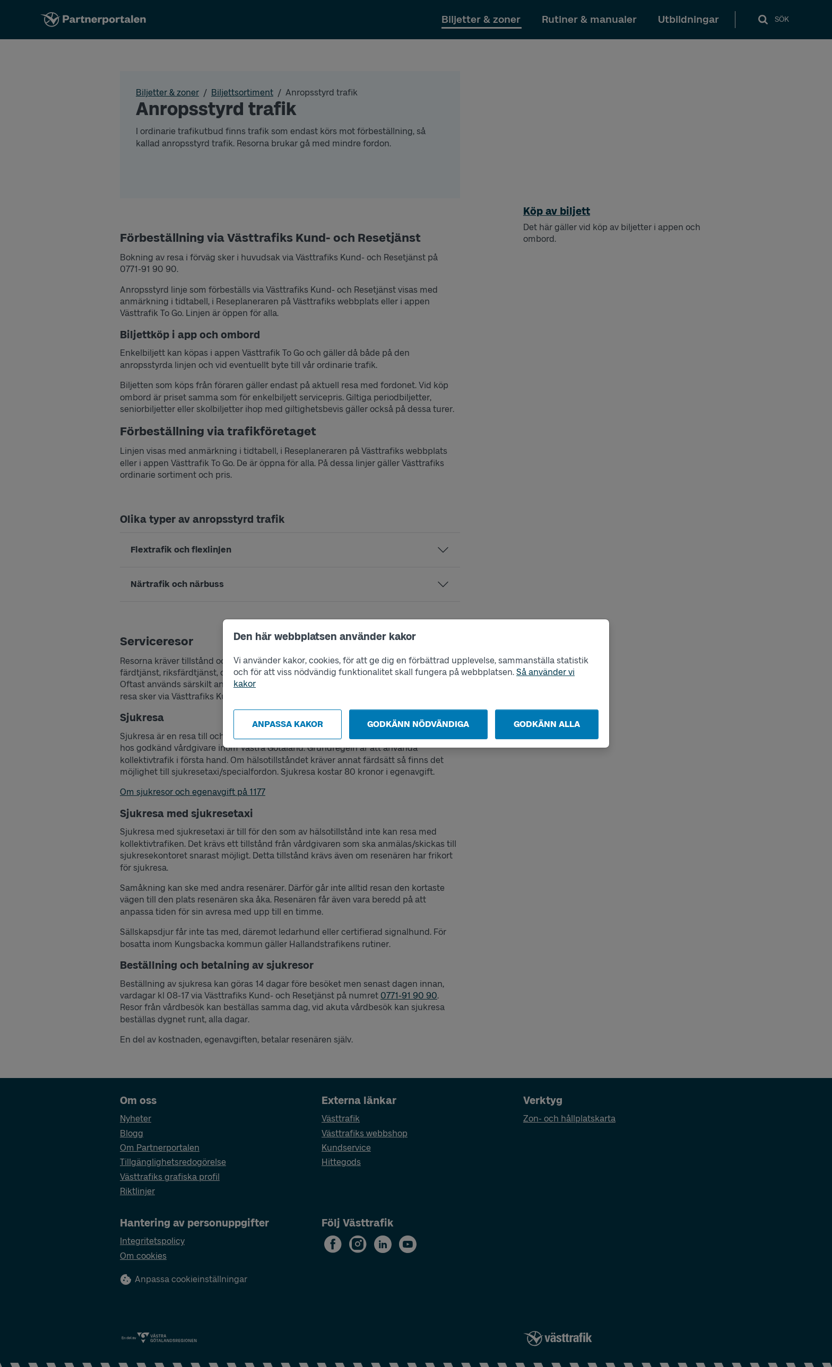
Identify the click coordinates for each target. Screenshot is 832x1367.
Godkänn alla (547, 724)
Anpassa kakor (287, 724)
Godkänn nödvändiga (418, 724)
